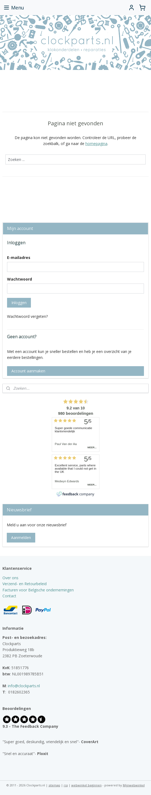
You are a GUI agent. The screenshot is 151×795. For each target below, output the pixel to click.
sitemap (54, 785)
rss (66, 785)
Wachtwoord (19, 279)
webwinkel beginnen (86, 785)
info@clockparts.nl (24, 685)
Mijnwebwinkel (134, 785)
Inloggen (19, 302)
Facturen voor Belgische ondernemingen (38, 589)
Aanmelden (21, 537)
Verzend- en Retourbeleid (24, 583)
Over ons (10, 577)
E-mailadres (18, 257)
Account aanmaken (28, 370)
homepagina (96, 143)
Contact (9, 595)
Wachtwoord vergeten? (27, 316)
